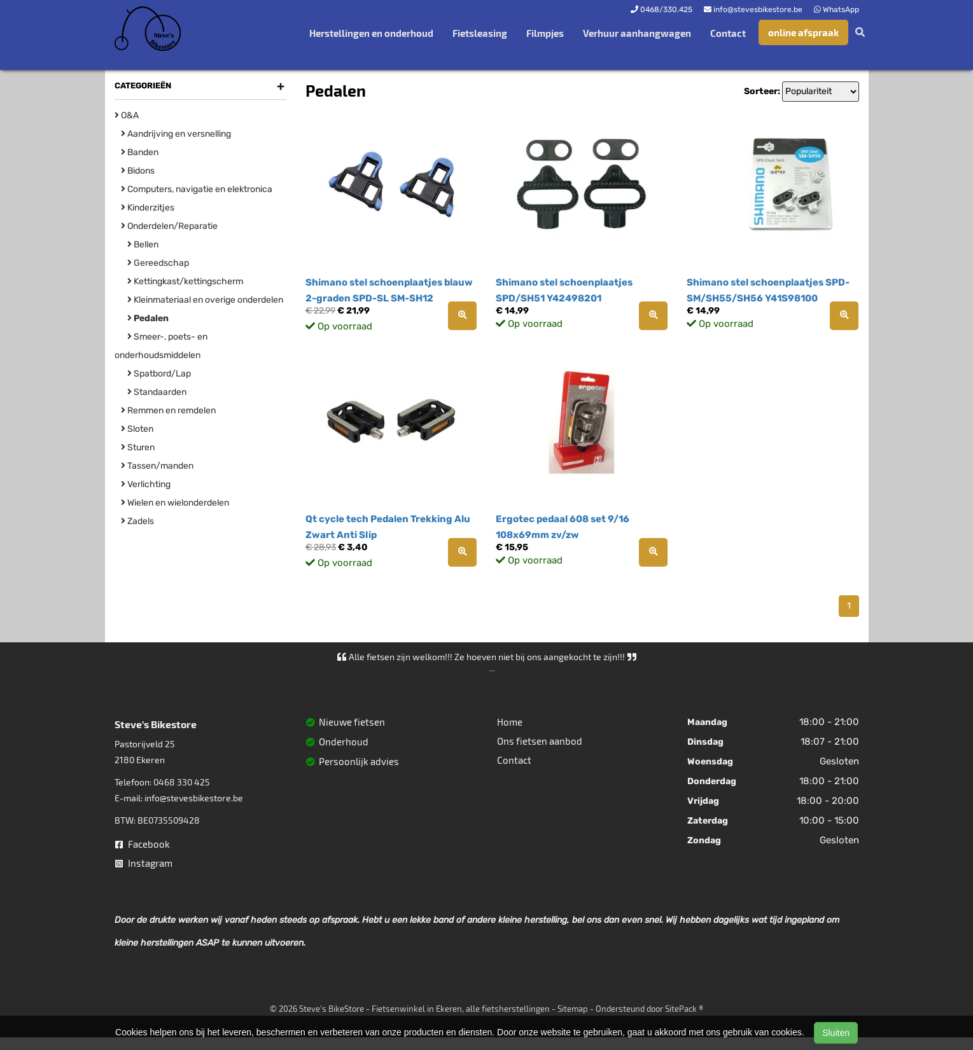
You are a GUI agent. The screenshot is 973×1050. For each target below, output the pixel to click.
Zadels (137, 521)
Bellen (142, 244)
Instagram (143, 863)
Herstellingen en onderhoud (371, 33)
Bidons (138, 170)
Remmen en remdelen (168, 410)
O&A (127, 115)
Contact (728, 33)
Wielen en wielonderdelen (175, 502)
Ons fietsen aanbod (539, 741)
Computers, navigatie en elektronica (196, 189)
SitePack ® (684, 1009)
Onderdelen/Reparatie (169, 226)
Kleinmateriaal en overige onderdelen (205, 299)
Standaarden (156, 392)
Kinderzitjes (147, 207)
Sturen (138, 447)
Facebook (142, 844)
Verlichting (146, 484)
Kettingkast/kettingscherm (185, 281)
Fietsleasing (479, 33)
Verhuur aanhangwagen (637, 33)
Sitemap (572, 1009)
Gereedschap (158, 263)
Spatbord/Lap (159, 373)
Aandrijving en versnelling (176, 133)
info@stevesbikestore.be (193, 797)
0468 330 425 (181, 782)
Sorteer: (762, 91)
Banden (139, 152)
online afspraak (803, 32)
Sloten (137, 429)
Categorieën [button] (199, 86)
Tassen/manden (157, 465)
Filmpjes (545, 33)
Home (509, 722)
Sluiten (836, 1033)
